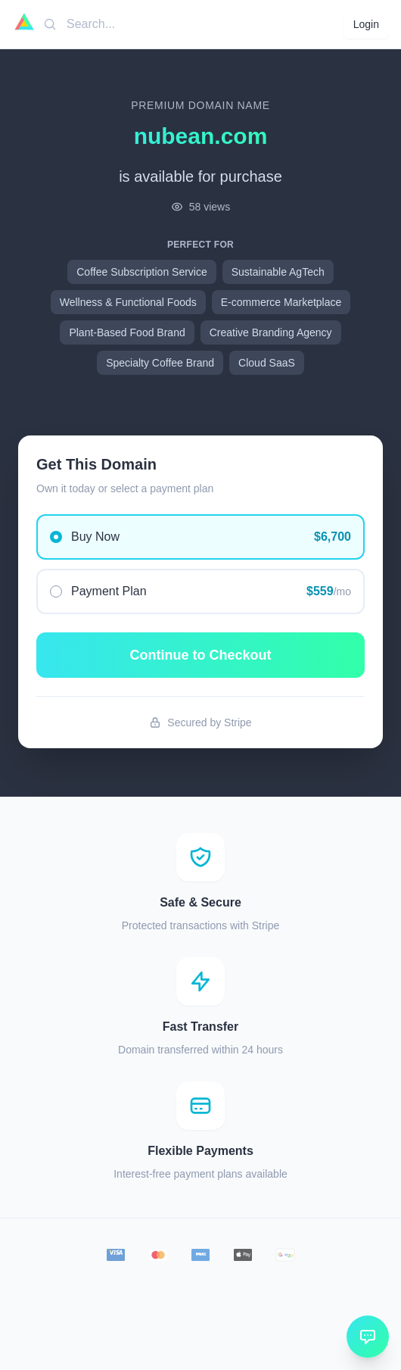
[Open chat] (368, 1336)
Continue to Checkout (201, 655)
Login (366, 24)
